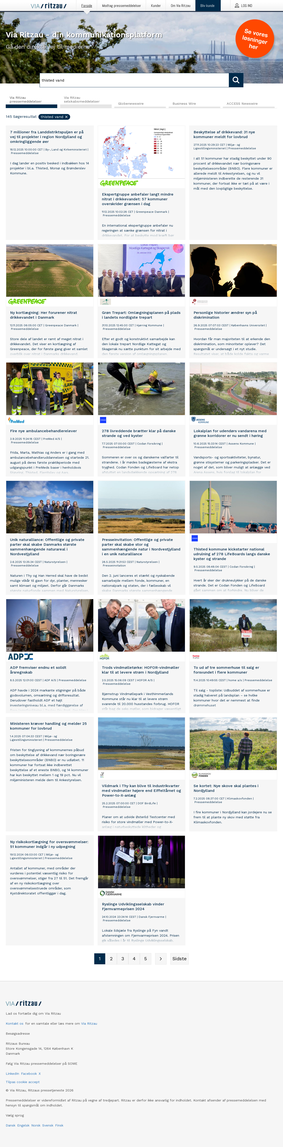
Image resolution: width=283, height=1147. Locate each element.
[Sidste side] (179, 959)
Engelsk (23, 1125)
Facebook (29, 1073)
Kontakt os (14, 1023)
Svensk (47, 1125)
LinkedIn (12, 1073)
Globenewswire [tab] (131, 104)
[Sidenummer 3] (122, 959)
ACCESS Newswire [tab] (242, 104)
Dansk (10, 1125)
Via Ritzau (89, 1023)
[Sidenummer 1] (99, 959)
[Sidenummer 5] (145, 959)
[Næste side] (161, 959)
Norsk (35, 1125)
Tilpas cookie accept (23, 1082)
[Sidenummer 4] (134, 959)
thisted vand (54, 117)
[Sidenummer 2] (111, 959)
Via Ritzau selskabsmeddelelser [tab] (82, 99)
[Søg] (134, 80)
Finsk (59, 1125)
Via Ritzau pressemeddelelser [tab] (26, 99)
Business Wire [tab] (184, 104)
